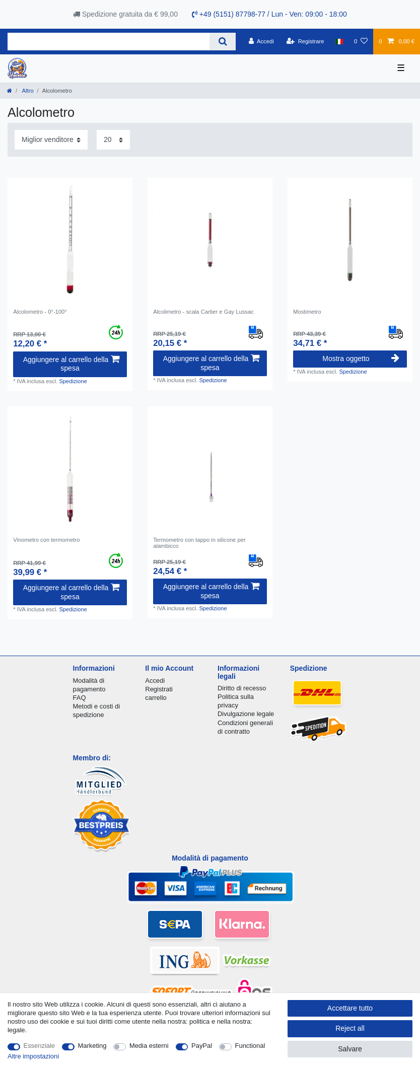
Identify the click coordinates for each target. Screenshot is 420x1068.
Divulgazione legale (246, 714)
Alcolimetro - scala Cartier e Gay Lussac (203, 312)
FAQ (79, 697)
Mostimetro (307, 312)
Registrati (159, 689)
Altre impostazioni (33, 1056)
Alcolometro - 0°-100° (40, 312)
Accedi (155, 680)
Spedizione (73, 381)
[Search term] (108, 41)
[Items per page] (113, 140)
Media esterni (149, 1045)
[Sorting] (51, 140)
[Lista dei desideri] (360, 41)
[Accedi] (261, 41)
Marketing (92, 1045)
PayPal (201, 1045)
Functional (250, 1045)
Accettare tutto (350, 1008)
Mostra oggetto (360, 358)
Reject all (350, 1028)
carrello (155, 697)
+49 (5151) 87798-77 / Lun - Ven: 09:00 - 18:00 (269, 14)
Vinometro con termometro (46, 540)
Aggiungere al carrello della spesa (71, 364)
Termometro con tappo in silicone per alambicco (199, 543)
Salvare (350, 1049)
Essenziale (39, 1045)
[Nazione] (339, 41)
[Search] (222, 41)
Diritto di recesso (242, 688)
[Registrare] (305, 41)
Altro (27, 91)
